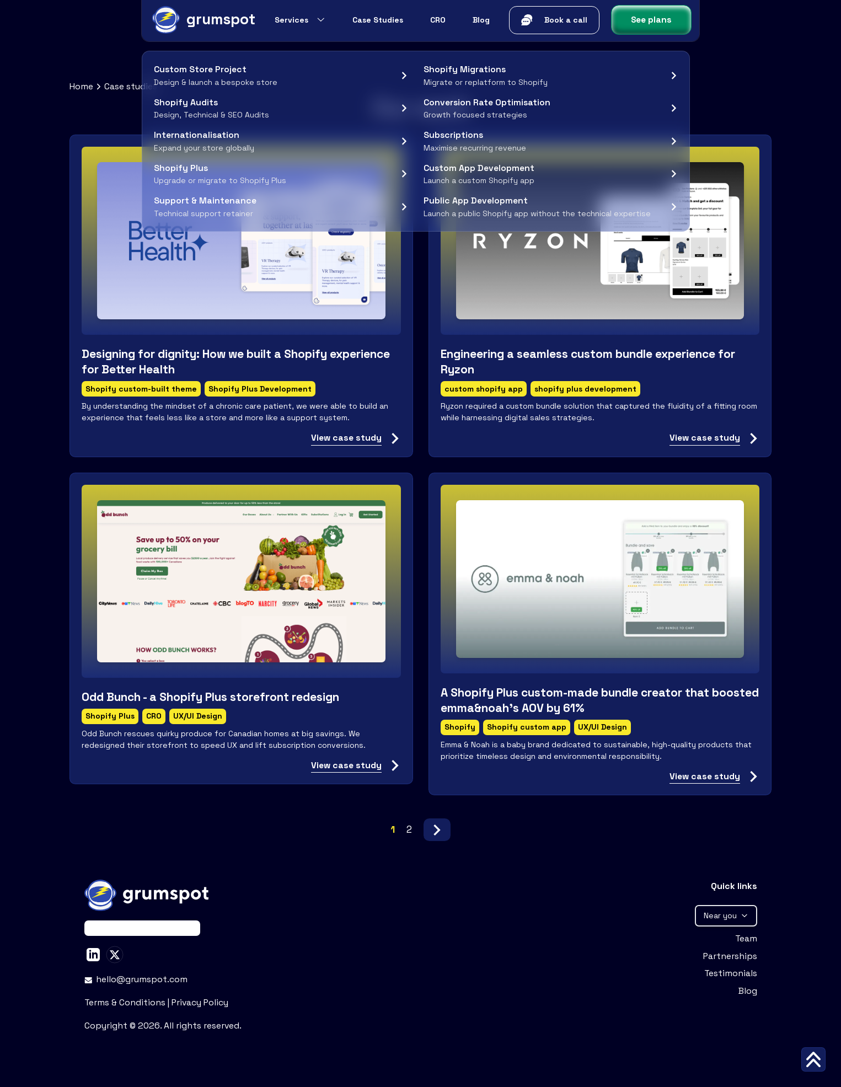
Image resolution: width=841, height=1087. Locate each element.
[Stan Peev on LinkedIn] (93, 954)
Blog (747, 991)
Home (81, 86)
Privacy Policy (200, 1002)
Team (746, 938)
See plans (651, 19)
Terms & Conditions (126, 1002)
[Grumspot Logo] (202, 20)
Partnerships (730, 956)
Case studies (130, 86)
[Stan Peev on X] (115, 954)
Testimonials (730, 973)
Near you (726, 915)
